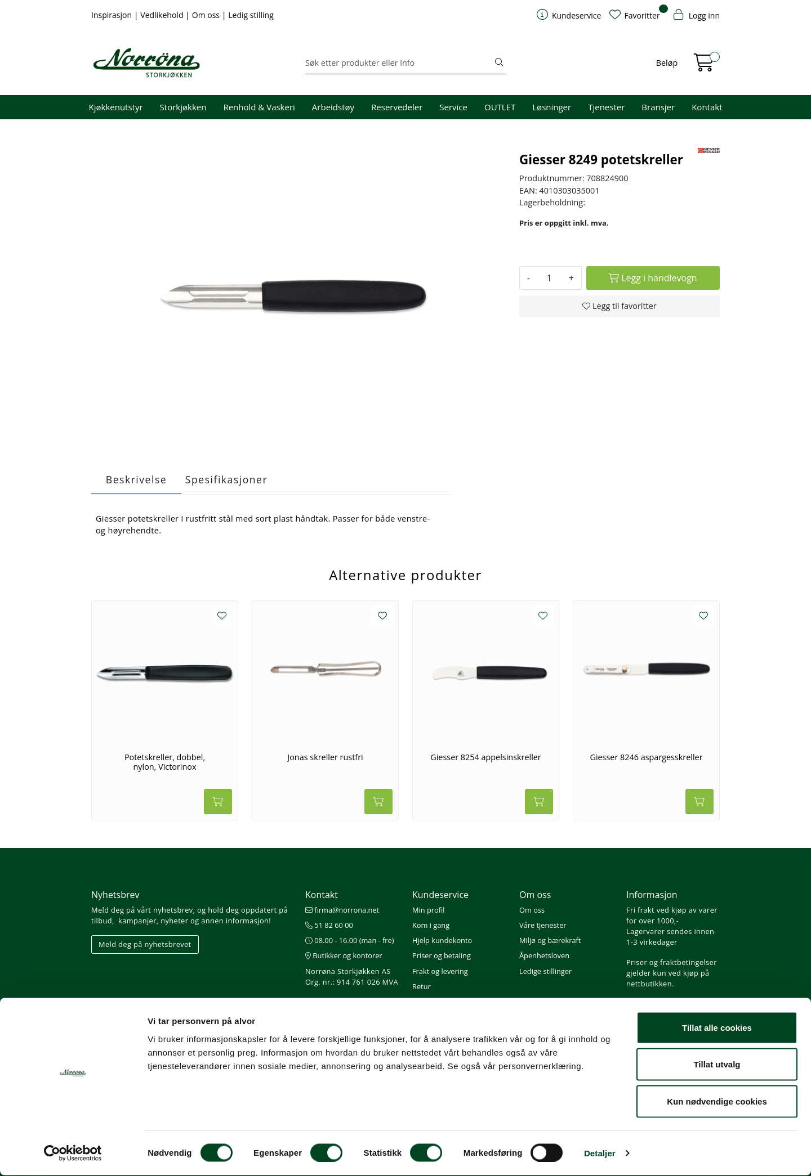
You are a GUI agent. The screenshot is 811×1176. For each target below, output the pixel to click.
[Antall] (549, 278)
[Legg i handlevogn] (653, 278)
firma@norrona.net (342, 910)
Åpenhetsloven (544, 955)
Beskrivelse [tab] (136, 479)
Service (453, 107)
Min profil (428, 910)
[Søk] (399, 63)
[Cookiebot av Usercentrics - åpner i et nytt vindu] (73, 1154)
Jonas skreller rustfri (325, 757)
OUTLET (499, 107)
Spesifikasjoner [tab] (226, 479)
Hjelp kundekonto (442, 940)
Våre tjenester (543, 925)
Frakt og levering (440, 971)
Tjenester (606, 107)
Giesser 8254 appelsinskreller (485, 757)
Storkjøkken (183, 107)
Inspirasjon (112, 15)
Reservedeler (396, 107)
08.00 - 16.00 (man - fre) (349, 940)
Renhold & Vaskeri (259, 107)
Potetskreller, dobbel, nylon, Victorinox (164, 762)
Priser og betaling (441, 955)
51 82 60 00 (329, 925)
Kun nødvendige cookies (717, 1102)
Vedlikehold (162, 15)
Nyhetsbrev (115, 894)
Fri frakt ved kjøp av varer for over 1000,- (672, 915)
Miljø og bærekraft (550, 940)
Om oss (207, 15)
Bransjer (658, 107)
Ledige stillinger (545, 971)
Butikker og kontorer (343, 955)
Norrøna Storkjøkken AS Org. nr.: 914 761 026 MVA (351, 976)
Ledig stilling (251, 15)
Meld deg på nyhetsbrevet (145, 944)
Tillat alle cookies (717, 1028)
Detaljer (600, 1154)
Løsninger (551, 107)
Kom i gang (430, 925)
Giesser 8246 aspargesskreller (646, 757)
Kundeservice (440, 894)
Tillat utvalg (716, 1065)
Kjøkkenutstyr (116, 107)
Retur (421, 986)
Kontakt (707, 107)
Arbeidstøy (333, 107)
